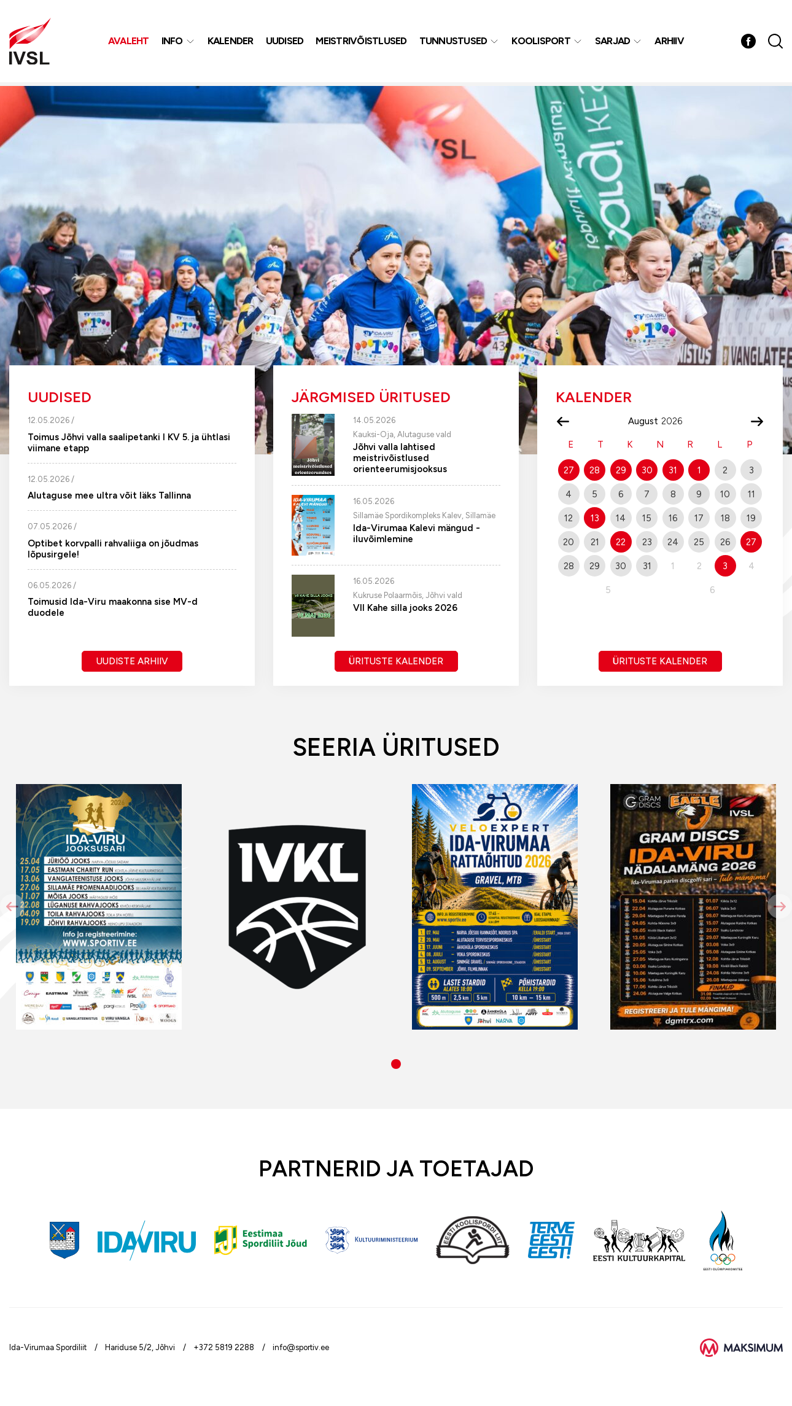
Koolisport (542, 43)
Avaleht (129, 43)
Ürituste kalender (396, 661)
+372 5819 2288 (223, 1347)
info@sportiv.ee (301, 1347)
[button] (396, 1064)
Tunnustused (454, 43)
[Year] (676, 421)
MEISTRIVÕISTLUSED (362, 43)
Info (173, 43)
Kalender (231, 43)
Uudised (285, 43)
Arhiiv (670, 43)
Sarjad (613, 43)
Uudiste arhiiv (132, 661)
